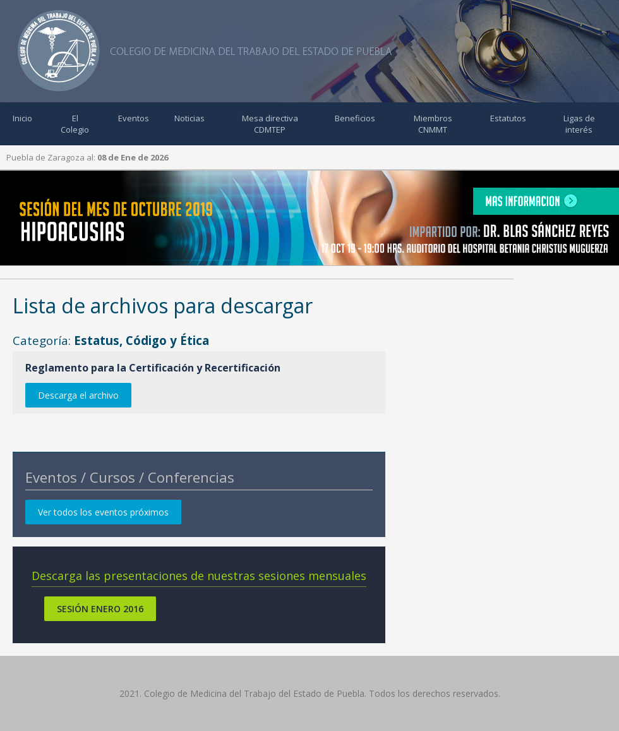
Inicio (22, 118)
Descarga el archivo (78, 395)
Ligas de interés (579, 123)
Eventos (133, 118)
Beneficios (355, 118)
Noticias (189, 118)
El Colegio (75, 123)
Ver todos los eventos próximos (103, 512)
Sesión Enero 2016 (100, 609)
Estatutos (508, 118)
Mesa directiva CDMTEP (270, 123)
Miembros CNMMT (433, 123)
